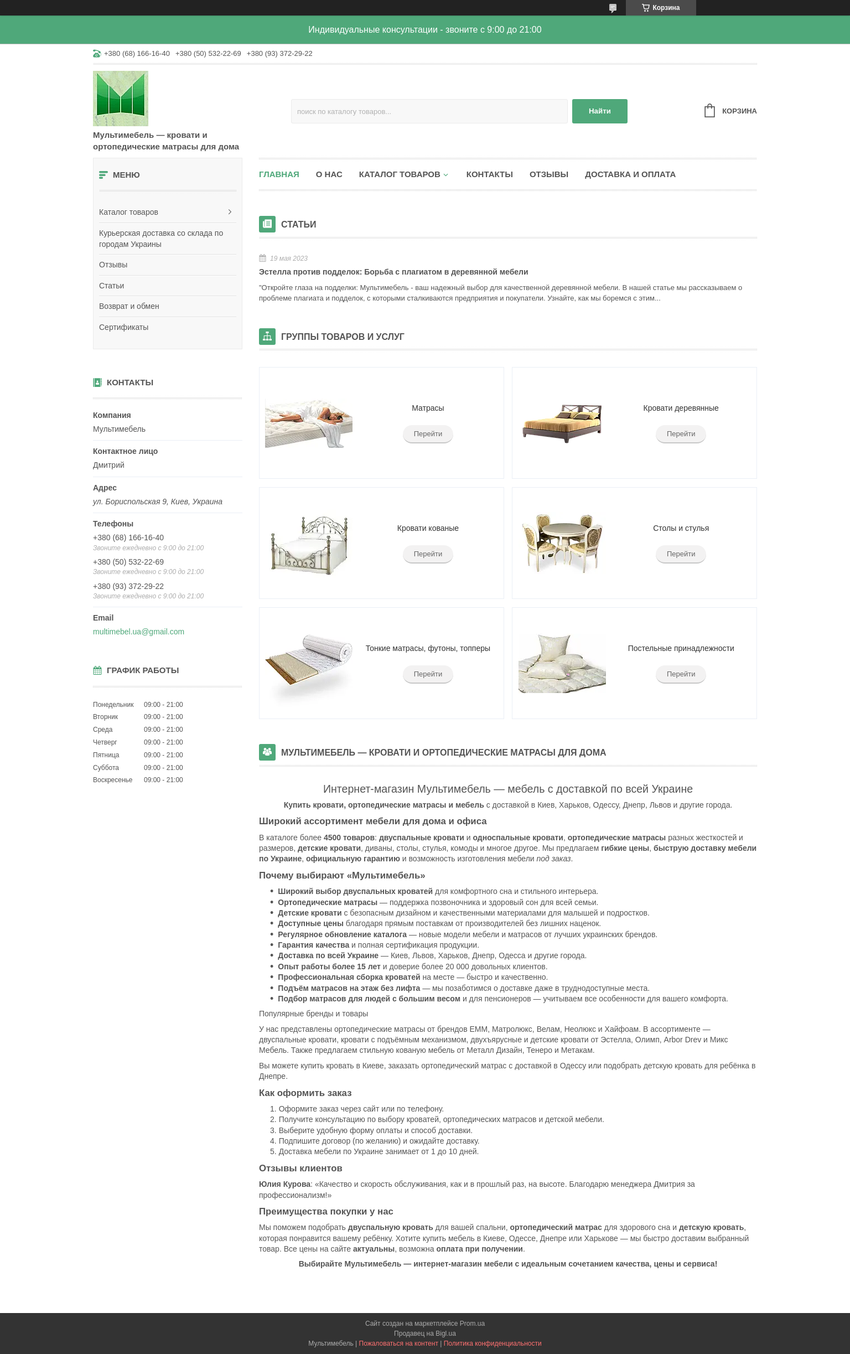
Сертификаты (123, 327)
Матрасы (428, 408)
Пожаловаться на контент (398, 1343)
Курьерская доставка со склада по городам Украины (161, 239)
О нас (329, 174)
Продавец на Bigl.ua (425, 1333)
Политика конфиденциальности (493, 1343)
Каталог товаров (128, 212)
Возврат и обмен (129, 306)
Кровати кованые (428, 528)
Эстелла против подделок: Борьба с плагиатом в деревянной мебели (393, 271)
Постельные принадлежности (681, 648)
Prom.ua (472, 1323)
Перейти (428, 434)
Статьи (111, 285)
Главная (279, 174)
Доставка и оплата (630, 174)
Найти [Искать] (600, 111)
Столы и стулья (681, 528)
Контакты (490, 174)
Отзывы (113, 264)
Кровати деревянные (681, 408)
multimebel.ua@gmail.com (138, 631)
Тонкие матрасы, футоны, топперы (428, 648)
